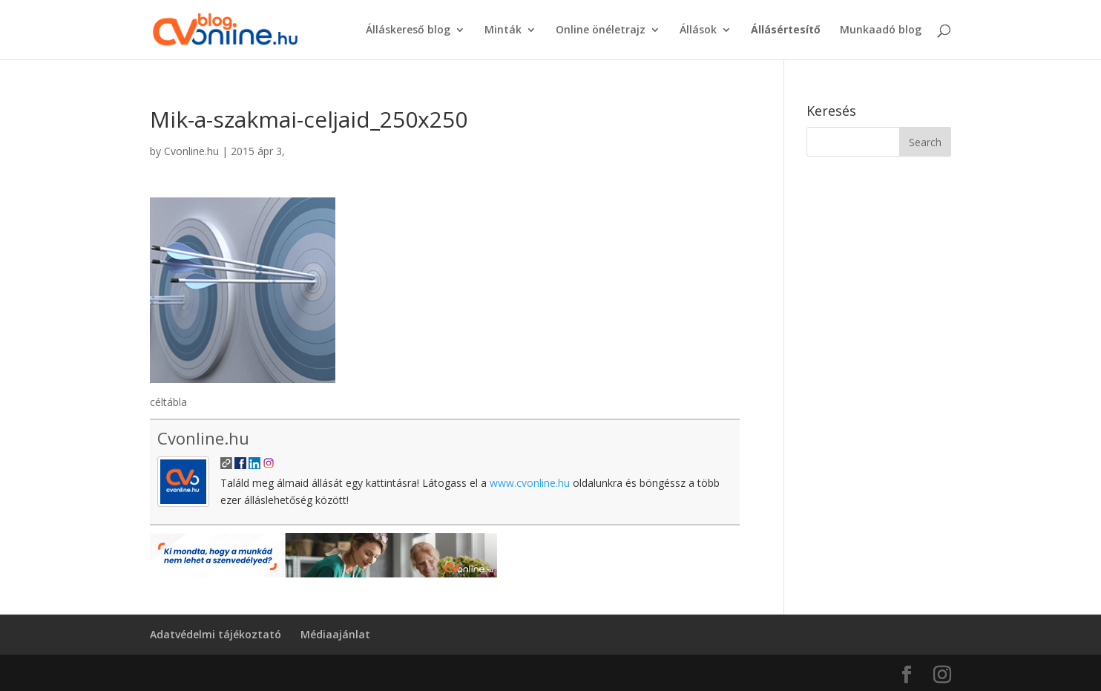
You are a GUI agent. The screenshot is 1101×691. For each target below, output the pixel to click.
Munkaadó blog (880, 30)
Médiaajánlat (335, 634)
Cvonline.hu (191, 151)
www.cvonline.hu (530, 483)
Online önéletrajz (600, 30)
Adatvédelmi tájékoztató (215, 634)
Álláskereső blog (408, 30)
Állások (698, 30)
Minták (503, 30)
